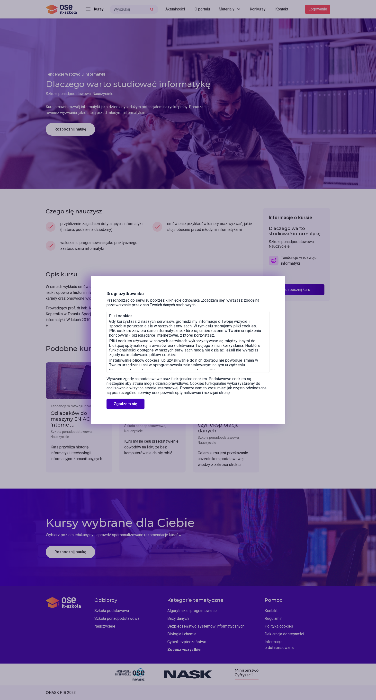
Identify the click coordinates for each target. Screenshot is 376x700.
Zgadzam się (125, 404)
